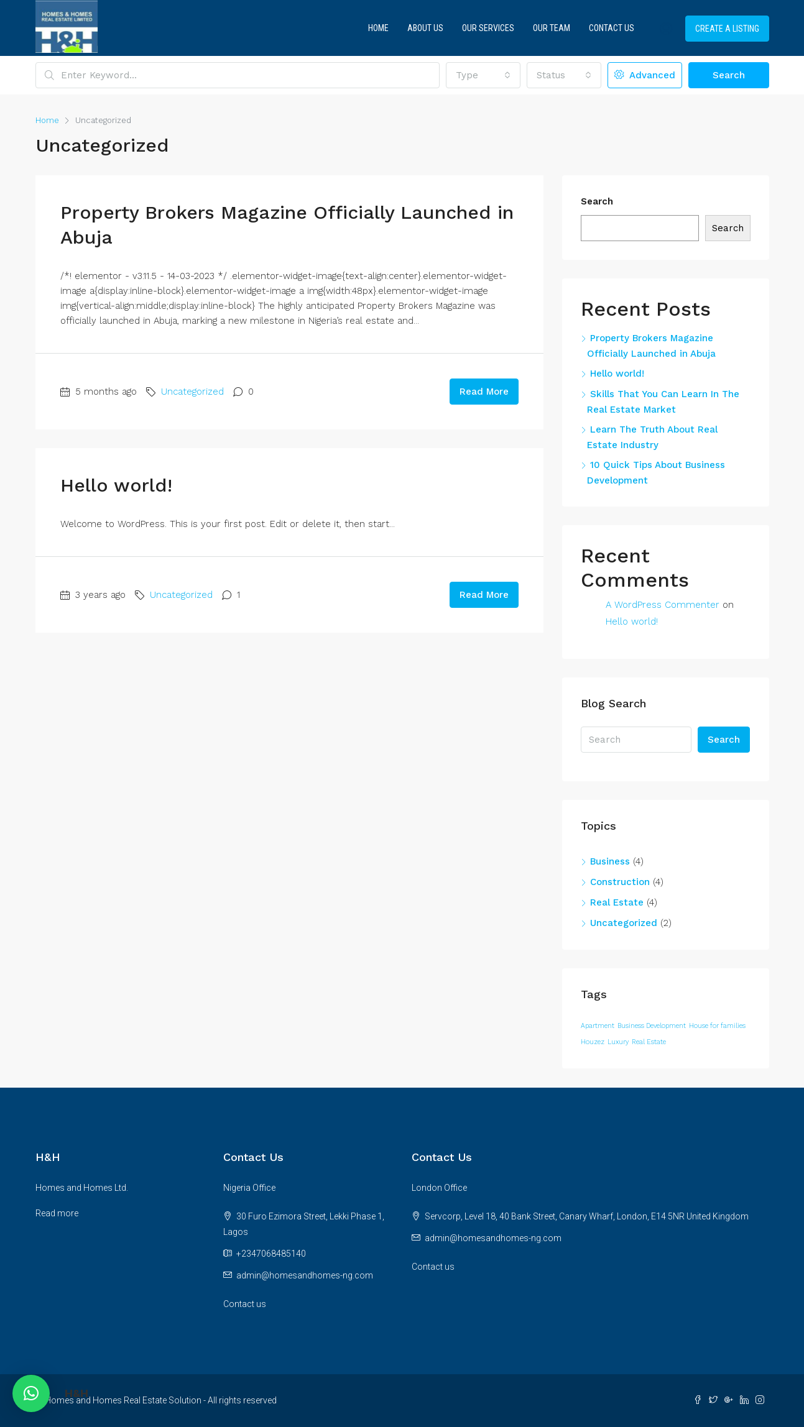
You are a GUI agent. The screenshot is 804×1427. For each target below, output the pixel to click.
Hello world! (116, 485)
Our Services (488, 28)
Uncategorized (192, 391)
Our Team (551, 28)
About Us (425, 28)
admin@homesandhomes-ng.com (304, 1275)
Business (610, 861)
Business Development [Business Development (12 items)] (651, 1026)
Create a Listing (727, 29)
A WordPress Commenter (662, 604)
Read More (484, 391)
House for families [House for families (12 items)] (717, 1026)
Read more (56, 1213)
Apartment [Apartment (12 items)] (597, 1026)
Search (729, 75)
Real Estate (617, 902)
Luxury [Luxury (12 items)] (618, 1042)
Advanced (644, 75)
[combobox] (483, 75)
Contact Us (611, 28)
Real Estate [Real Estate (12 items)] (649, 1042)
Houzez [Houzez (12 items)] (592, 1042)
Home (378, 28)
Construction (620, 882)
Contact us (244, 1304)
